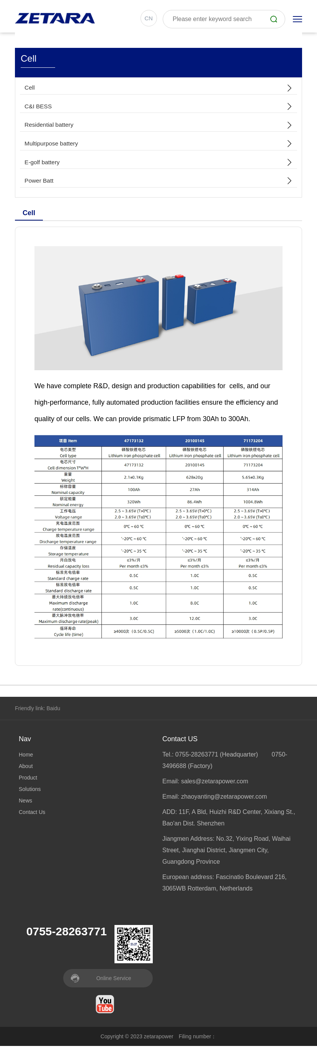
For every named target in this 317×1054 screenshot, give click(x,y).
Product (28, 786)
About (26, 774)
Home (26, 763)
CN (147, 19)
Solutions (30, 797)
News (25, 809)
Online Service (113, 986)
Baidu (53, 716)
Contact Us (32, 820)
